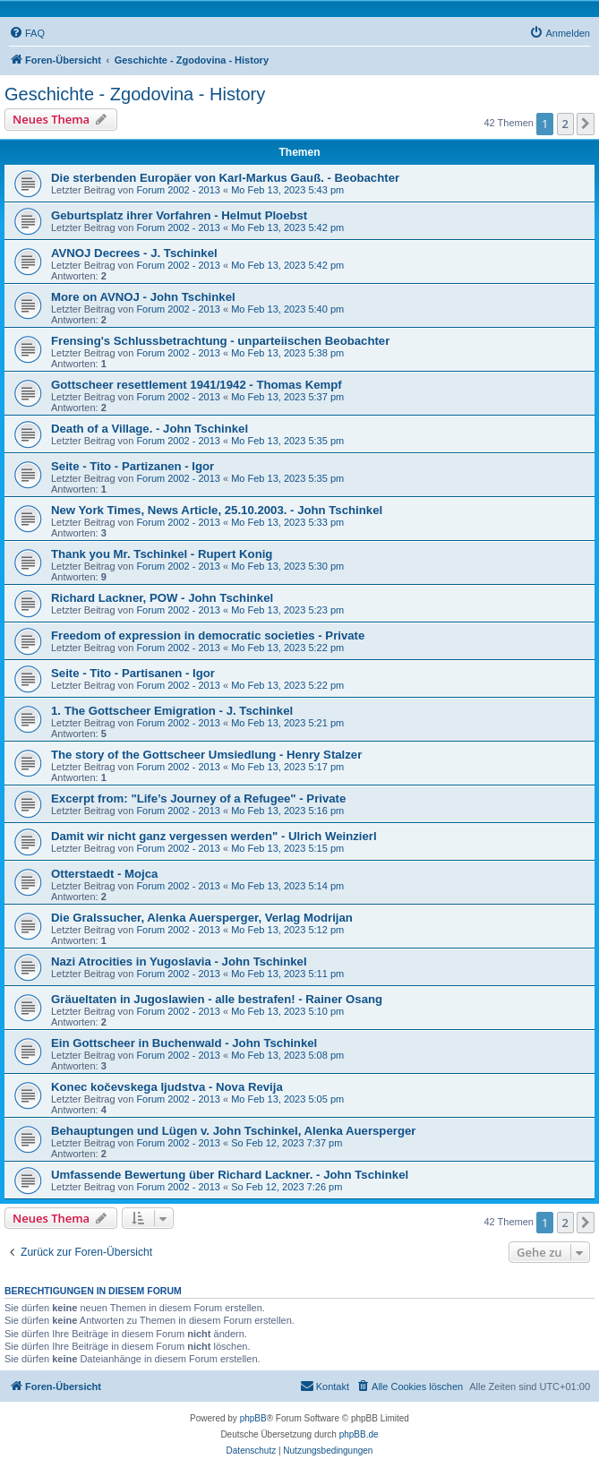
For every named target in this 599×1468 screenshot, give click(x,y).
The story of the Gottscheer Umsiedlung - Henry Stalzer (206, 754)
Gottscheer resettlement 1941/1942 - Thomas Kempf (196, 384)
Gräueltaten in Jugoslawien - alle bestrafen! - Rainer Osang (216, 999)
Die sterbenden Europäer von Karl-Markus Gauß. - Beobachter (225, 178)
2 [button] (565, 124)
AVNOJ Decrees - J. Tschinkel (134, 253)
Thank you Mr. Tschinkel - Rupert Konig (161, 554)
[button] (586, 123)
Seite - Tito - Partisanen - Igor (133, 673)
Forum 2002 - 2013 (178, 190)
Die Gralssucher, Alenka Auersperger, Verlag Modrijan (202, 917)
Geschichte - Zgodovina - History (134, 94)
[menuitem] (27, 33)
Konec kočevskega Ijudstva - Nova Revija (167, 1087)
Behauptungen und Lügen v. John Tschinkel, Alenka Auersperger (233, 1130)
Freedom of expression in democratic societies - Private (207, 635)
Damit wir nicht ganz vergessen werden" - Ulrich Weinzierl (214, 836)
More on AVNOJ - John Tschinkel (143, 297)
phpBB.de (359, 1434)
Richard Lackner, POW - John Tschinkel (162, 598)
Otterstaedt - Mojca (104, 873)
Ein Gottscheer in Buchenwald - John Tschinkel (184, 1043)
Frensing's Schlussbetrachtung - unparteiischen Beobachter (220, 341)
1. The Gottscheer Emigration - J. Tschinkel (172, 710)
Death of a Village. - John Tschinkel (149, 428)
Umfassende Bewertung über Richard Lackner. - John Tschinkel (229, 1174)
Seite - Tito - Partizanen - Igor (132, 466)
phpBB (253, 1418)
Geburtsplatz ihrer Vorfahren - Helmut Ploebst (179, 215)
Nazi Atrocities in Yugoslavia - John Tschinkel (179, 961)
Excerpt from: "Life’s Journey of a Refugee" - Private (198, 798)
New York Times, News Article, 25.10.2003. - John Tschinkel (216, 510)
